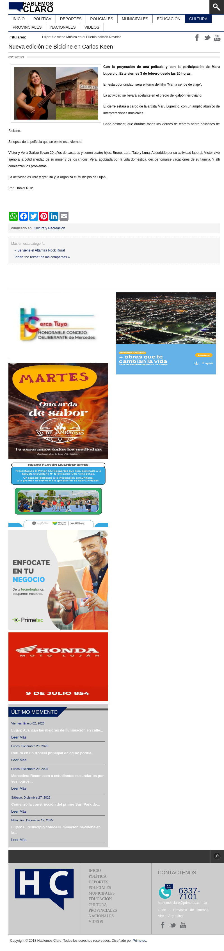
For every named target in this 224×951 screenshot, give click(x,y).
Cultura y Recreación (49, 228)
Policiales (100, 888)
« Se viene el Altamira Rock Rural (40, 250)
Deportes (98, 882)
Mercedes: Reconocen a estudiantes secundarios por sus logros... (57, 778)
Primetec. (140, 941)
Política (98, 876)
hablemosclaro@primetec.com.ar (182, 903)
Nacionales (101, 916)
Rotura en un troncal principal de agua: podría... (52, 753)
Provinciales (103, 910)
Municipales (102, 893)
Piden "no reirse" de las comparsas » (42, 257)
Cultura (98, 905)
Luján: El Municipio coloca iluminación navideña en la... (56, 830)
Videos (96, 922)
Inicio (95, 870)
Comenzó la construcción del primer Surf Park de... (55, 804)
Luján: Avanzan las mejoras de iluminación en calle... (57, 730)
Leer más (18, 737)
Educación (100, 899)
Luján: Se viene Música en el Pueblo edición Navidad (82, 37)
